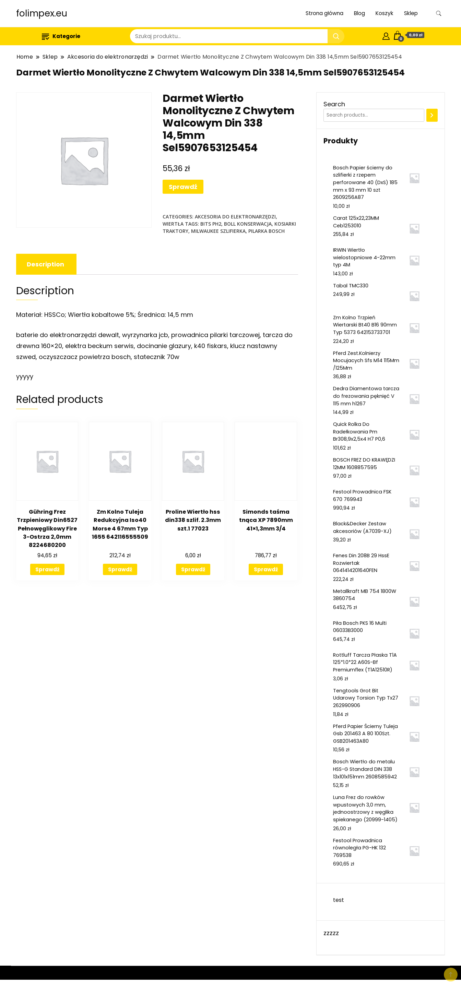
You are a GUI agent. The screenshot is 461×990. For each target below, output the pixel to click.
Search (334, 104)
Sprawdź (183, 186)
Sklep (411, 13)
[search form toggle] (439, 13)
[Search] (432, 115)
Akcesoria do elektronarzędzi (235, 216)
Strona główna (324, 13)
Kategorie (61, 36)
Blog (359, 13)
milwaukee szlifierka (218, 231)
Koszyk (384, 13)
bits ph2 (210, 223)
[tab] (45, 264)
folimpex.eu (41, 13)
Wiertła (173, 223)
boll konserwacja (248, 223)
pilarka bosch (266, 231)
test (338, 900)
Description (45, 264)
